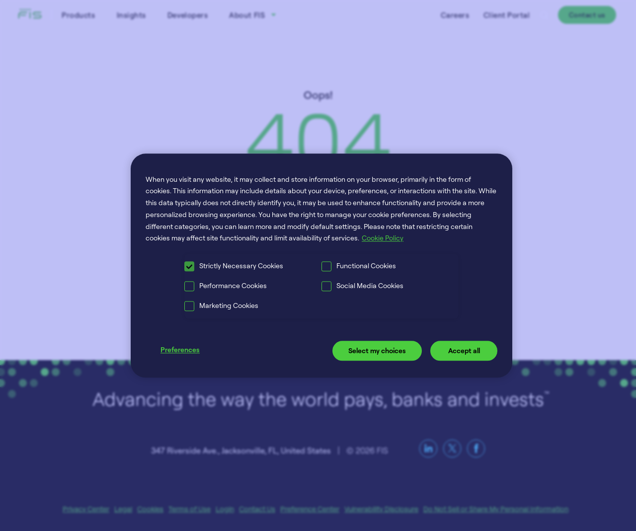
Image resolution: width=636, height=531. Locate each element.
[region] (321, 265)
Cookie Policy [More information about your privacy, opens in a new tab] (382, 238)
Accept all (464, 351)
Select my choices (377, 351)
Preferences (180, 350)
